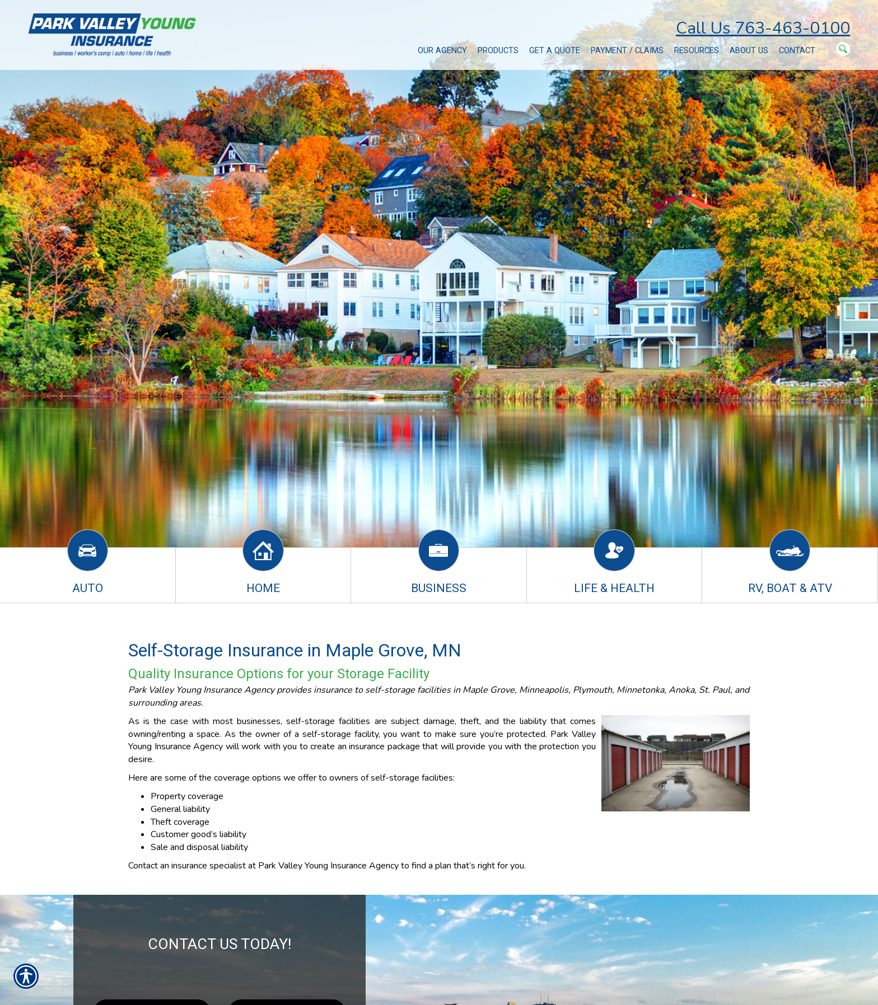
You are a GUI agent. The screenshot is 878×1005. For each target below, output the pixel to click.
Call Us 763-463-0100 (763, 28)
